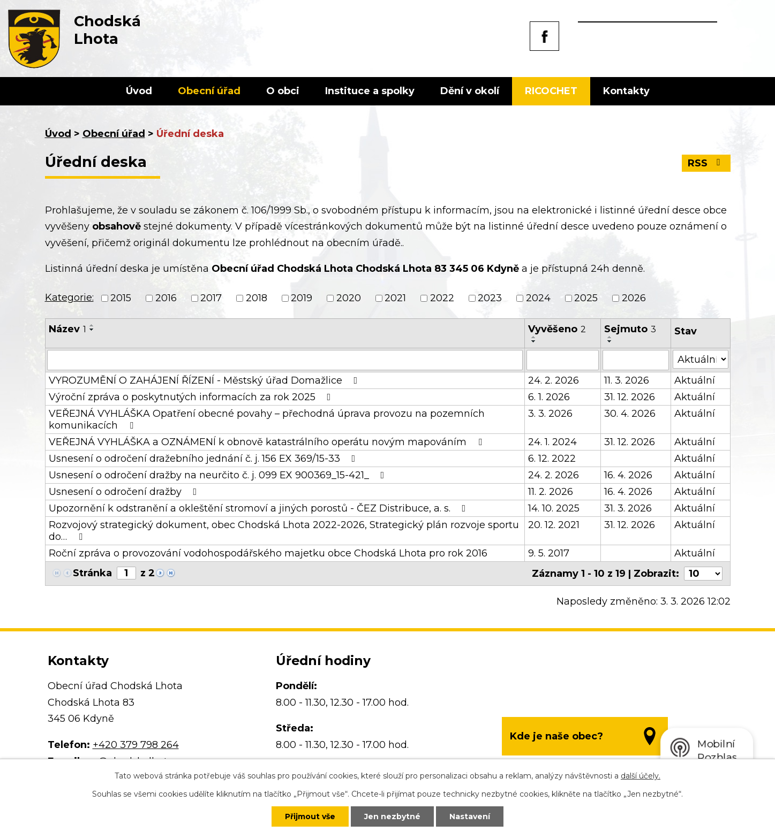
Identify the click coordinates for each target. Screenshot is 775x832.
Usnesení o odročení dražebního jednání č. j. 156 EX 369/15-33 (204, 458)
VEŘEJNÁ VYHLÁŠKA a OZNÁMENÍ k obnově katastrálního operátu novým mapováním (267, 442)
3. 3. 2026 (550, 413)
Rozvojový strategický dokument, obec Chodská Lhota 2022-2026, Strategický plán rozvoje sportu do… (284, 531)
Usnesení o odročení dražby (125, 492)
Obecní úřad (209, 91)
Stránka (92, 573)
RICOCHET (551, 91)
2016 (166, 298)
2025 (586, 298)
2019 (301, 298)
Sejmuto (630, 329)
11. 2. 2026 (550, 492)
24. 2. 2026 (553, 380)
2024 (538, 298)
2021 (395, 298)
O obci (282, 91)
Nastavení (469, 816)
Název (67, 329)
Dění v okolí (469, 91)
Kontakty (626, 91)
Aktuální (694, 380)
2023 (490, 298)
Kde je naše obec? (556, 736)
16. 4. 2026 (628, 475)
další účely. (640, 776)
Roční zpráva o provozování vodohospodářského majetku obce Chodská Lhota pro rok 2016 (268, 553)
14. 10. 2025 (554, 508)
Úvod (139, 91)
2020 (348, 298)
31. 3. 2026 (628, 508)
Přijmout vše (310, 816)
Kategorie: (69, 297)
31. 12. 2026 (629, 397)
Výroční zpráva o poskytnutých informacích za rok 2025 (192, 397)
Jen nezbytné (392, 816)
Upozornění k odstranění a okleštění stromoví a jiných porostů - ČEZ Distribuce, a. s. (259, 508)
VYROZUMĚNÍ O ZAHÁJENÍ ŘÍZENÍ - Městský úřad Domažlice (205, 380)
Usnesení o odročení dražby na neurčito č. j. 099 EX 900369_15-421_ (219, 475)
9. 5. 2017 (548, 553)
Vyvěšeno (557, 329)
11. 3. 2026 (626, 380)
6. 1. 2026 (549, 397)
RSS (706, 163)
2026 (634, 298)
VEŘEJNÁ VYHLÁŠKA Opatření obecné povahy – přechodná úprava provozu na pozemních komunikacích (267, 419)
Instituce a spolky (370, 91)
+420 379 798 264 (136, 745)
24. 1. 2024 (552, 442)
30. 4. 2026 (630, 413)
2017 (211, 298)
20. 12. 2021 (554, 525)
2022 (442, 298)
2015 (120, 298)
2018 (256, 298)
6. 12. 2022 (552, 458)
